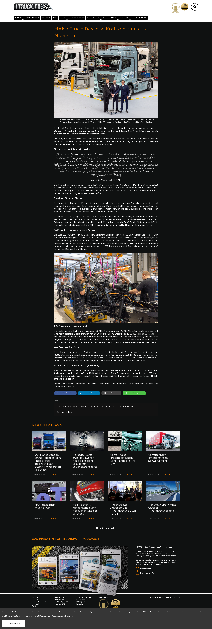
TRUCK (18, 18)
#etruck (94, 407)
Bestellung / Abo (147, 573)
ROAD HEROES (109, 18)
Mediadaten (145, 569)
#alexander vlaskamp (67, 407)
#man (83, 407)
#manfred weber (126, 407)
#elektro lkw (108, 407)
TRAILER (46, 18)
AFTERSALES (93, 18)
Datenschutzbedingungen (62, 616)
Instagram (80, 602)
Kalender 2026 (60, 604)
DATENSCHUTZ (172, 597)
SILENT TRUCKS (139, 18)
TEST (62, 18)
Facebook (80, 600)
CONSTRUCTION (76, 18)
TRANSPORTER (32, 18)
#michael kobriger (65, 412)
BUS (55, 18)
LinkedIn (79, 604)
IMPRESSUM (156, 597)
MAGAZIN (124, 18)
